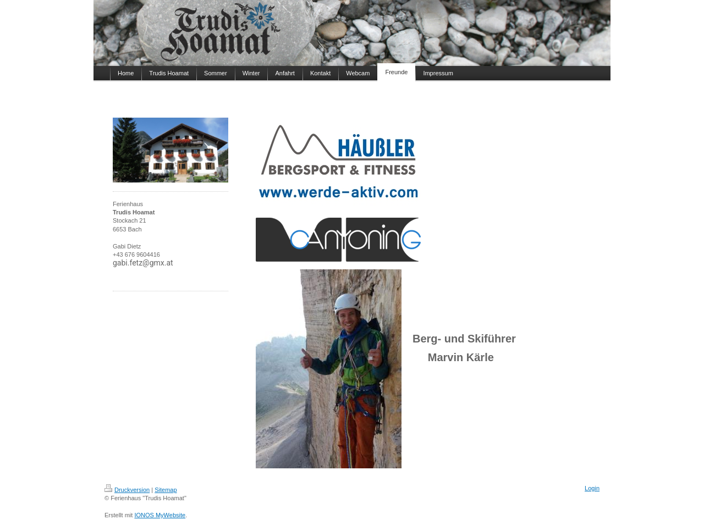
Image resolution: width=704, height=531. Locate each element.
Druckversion (127, 489)
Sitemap (166, 489)
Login (592, 488)
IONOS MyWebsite (159, 515)
